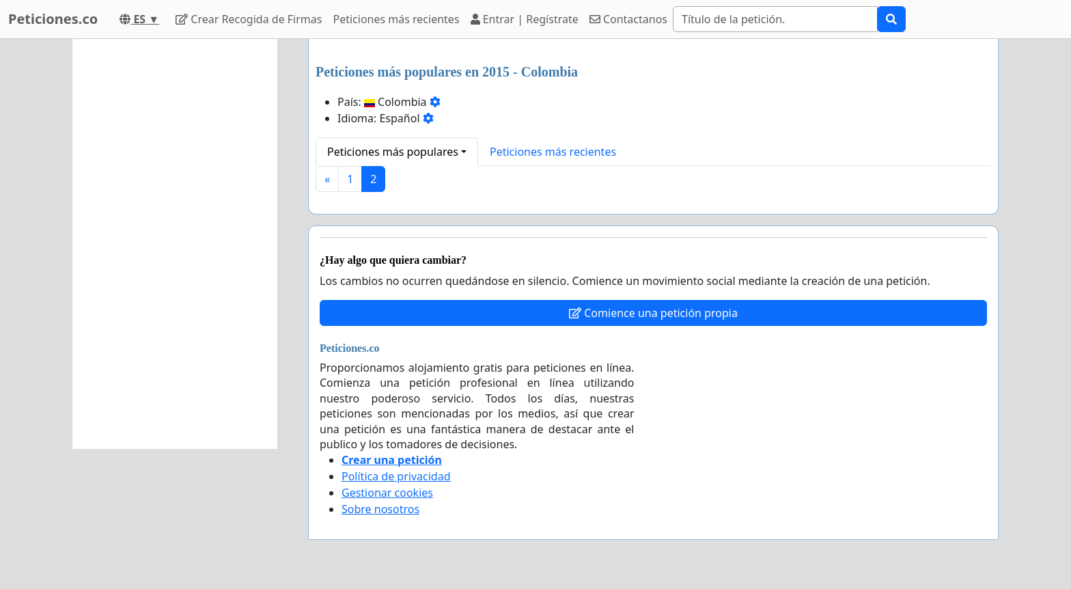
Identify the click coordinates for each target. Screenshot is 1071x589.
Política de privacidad (396, 476)
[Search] (775, 19)
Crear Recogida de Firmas (249, 19)
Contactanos (628, 19)
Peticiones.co (53, 19)
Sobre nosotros (380, 509)
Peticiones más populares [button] (392, 151)
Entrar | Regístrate (525, 19)
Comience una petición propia (653, 312)
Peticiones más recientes (396, 19)
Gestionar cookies (387, 492)
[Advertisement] (174, 244)
